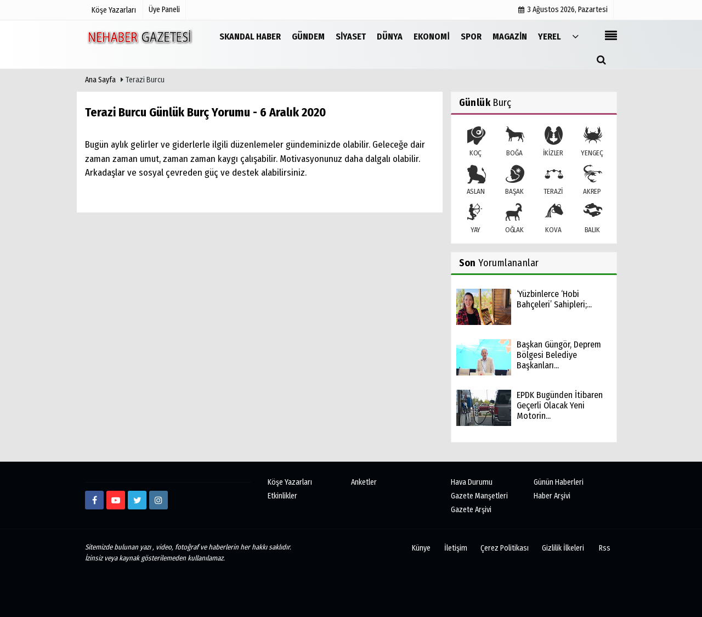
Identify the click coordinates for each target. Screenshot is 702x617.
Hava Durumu (471, 482)
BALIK (592, 219)
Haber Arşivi (552, 496)
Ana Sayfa (100, 80)
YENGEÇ (592, 142)
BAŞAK (514, 180)
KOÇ (475, 142)
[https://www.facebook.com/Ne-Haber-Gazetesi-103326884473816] (94, 500)
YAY (475, 219)
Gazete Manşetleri (479, 496)
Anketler (364, 482)
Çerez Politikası (504, 548)
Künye (421, 548)
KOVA (553, 219)
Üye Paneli (164, 9)
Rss (604, 548)
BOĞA (514, 142)
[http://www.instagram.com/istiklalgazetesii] (158, 500)
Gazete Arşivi (471, 509)
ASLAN (476, 180)
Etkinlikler (282, 496)
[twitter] (137, 500)
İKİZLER (553, 142)
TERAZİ (553, 180)
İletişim (455, 548)
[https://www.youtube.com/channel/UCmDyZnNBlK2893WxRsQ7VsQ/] (115, 500)
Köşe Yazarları (290, 482)
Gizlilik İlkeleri (563, 548)
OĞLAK (514, 219)
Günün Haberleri (559, 482)
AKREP (592, 180)
